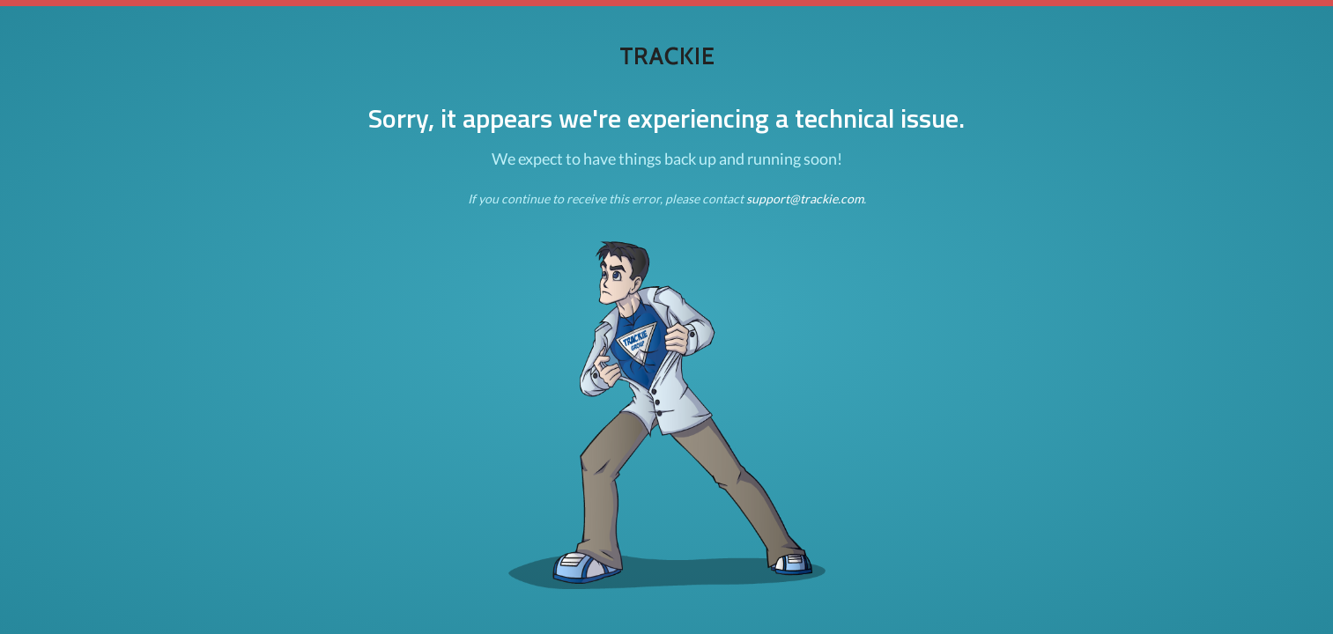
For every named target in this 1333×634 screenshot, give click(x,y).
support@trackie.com (804, 198)
